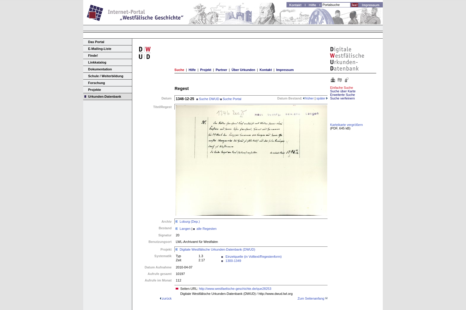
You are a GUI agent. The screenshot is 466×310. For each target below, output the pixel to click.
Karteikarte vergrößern (346, 124)
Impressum (285, 70)
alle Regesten (206, 228)
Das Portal (96, 42)
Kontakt (266, 70)
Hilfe (192, 70)
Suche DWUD (207, 99)
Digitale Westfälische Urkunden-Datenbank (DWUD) (217, 249)
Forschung (96, 83)
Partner (221, 70)
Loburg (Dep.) (190, 221)
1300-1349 (233, 260)
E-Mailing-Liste (99, 48)
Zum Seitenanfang (310, 298)
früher (308, 98)
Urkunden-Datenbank (104, 96)
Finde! (93, 55)
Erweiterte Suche (342, 95)
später (322, 98)
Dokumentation (100, 69)
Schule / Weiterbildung (105, 76)
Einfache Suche (341, 87)
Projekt (205, 70)
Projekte (94, 89)
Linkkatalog (97, 62)
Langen (185, 228)
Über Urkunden (243, 70)
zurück (166, 298)
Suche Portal (230, 99)
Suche (179, 70)
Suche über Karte (343, 91)
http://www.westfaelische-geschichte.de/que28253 (235, 288)
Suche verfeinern (342, 98)
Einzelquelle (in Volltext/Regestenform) (254, 256)
